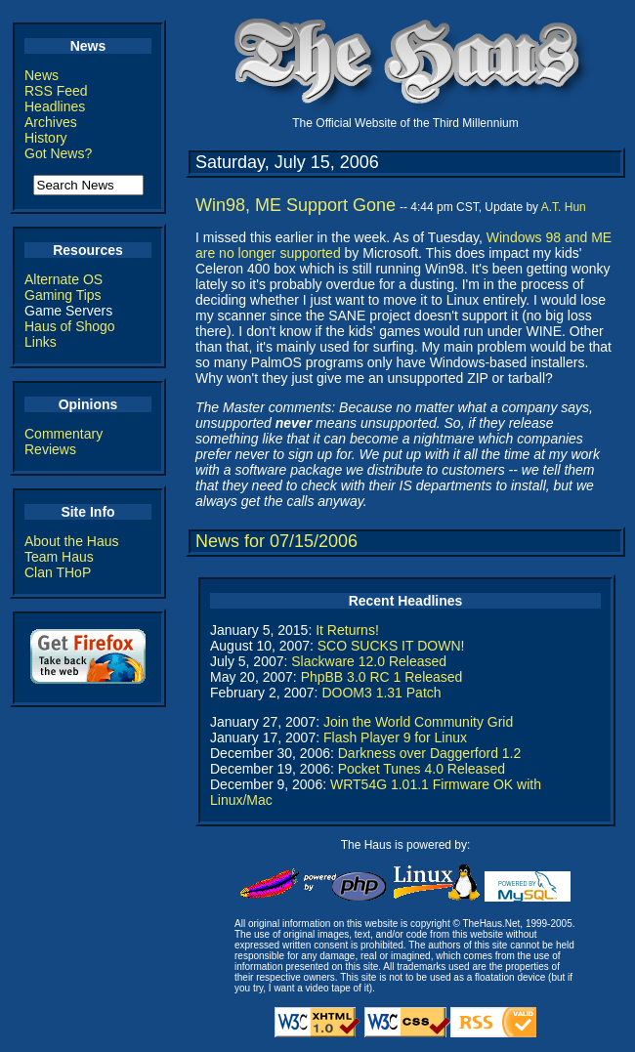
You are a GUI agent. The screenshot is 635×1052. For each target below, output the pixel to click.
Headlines (54, 106)
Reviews (50, 449)
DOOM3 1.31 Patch (381, 692)
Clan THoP (57, 572)
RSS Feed (56, 91)
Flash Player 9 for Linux (395, 737)
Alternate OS (63, 279)
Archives (50, 122)
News (41, 75)
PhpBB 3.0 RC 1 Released (382, 677)
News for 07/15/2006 (276, 541)
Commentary (63, 434)
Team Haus (59, 557)
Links (40, 342)
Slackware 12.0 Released (368, 661)
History (45, 138)
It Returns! (347, 630)
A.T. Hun (563, 207)
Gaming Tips (63, 295)
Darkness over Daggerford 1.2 (430, 753)
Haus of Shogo (69, 326)
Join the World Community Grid (418, 722)
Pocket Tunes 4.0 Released (421, 769)
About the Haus (71, 541)
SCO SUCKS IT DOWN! (391, 645)
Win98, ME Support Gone (295, 205)
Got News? (58, 153)
